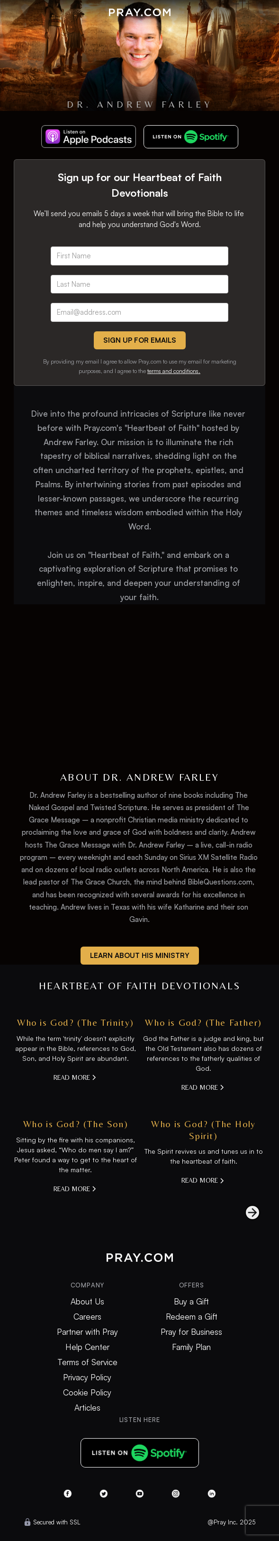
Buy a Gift (191, 1301)
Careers (87, 1317)
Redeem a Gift (191, 1317)
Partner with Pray (87, 1332)
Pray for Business (191, 1332)
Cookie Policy (87, 1392)
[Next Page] (243, 1212)
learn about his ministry (139, 955)
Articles (87, 1408)
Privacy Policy (87, 1377)
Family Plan (191, 1347)
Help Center (87, 1347)
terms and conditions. (173, 370)
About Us (87, 1301)
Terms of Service (87, 1362)
